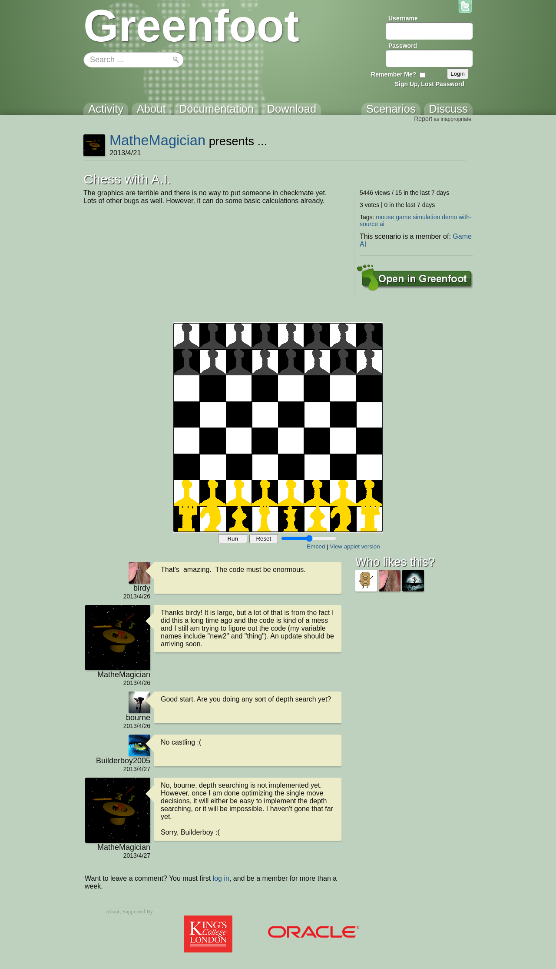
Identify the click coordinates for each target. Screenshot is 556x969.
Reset (263, 538)
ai (382, 224)
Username (403, 18)
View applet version (355, 546)
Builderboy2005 (123, 760)
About (112, 912)
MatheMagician (157, 140)
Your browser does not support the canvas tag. (278, 427)
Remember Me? (393, 74)
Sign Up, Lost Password (429, 83)
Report (423, 118)
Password (402, 45)
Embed (316, 546)
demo (449, 217)
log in (221, 878)
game (403, 217)
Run (232, 538)
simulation (426, 217)
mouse (385, 217)
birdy (141, 588)
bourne (138, 717)
